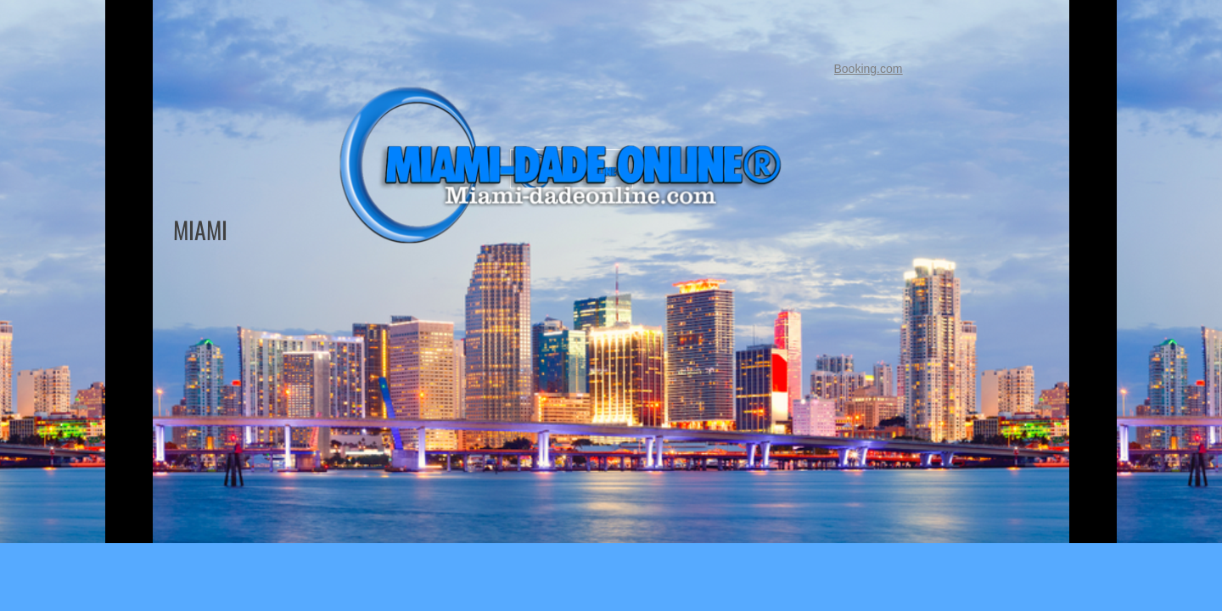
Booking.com (868, 69)
